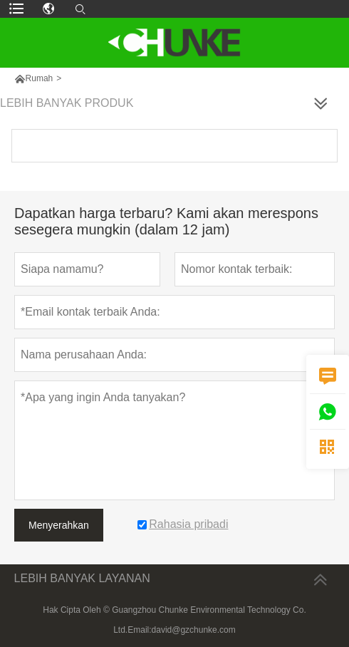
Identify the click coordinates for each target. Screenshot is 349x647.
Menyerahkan (58, 525)
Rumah (39, 78)
